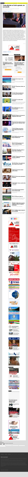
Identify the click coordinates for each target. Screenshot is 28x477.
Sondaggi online (17, 54)
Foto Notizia (11, 367)
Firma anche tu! (8, 69)
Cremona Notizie (2, 455)
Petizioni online (5, 54)
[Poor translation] (3, 446)
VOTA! (19, 72)
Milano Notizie (9, 455)
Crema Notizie (6, 455)
